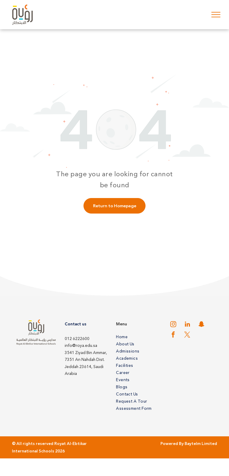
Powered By (172, 443)
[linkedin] (187, 325)
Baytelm (193, 443)
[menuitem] (138, 336)
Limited (209, 443)
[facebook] (173, 335)
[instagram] (173, 325)
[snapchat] (201, 325)
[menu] (216, 14)
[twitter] (187, 335)
